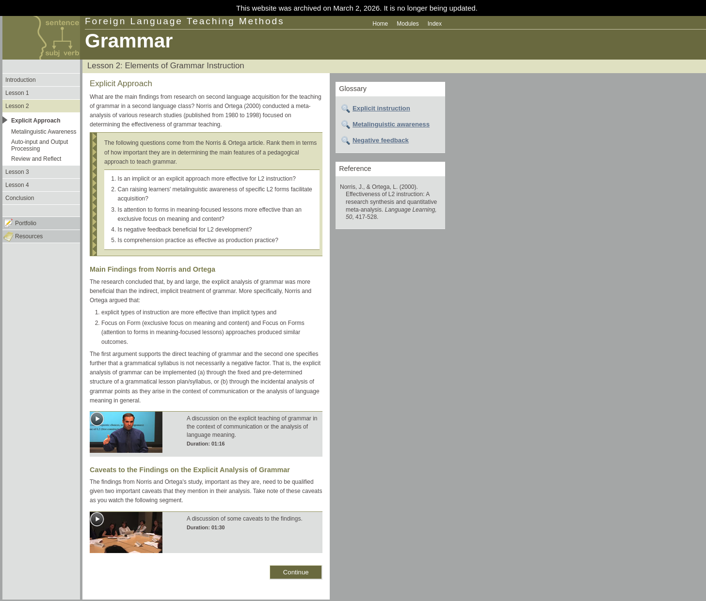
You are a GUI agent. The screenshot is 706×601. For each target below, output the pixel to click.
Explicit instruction (381, 108)
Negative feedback (381, 140)
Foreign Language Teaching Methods (185, 21)
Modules (407, 23)
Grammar (129, 41)
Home (380, 23)
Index (435, 23)
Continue (296, 572)
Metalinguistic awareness (391, 124)
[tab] (390, 108)
